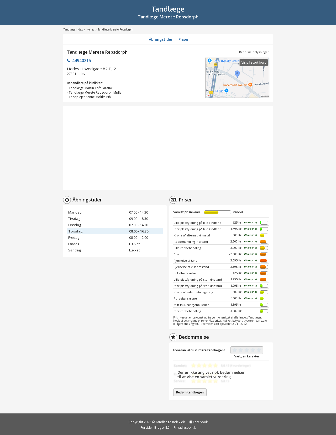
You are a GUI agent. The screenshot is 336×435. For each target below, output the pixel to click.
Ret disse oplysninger (254, 52)
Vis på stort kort (254, 62)
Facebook (199, 422)
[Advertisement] (168, 148)
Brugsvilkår (162, 427)
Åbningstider (160, 39)
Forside (146, 427)
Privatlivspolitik (185, 427)
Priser (183, 39)
